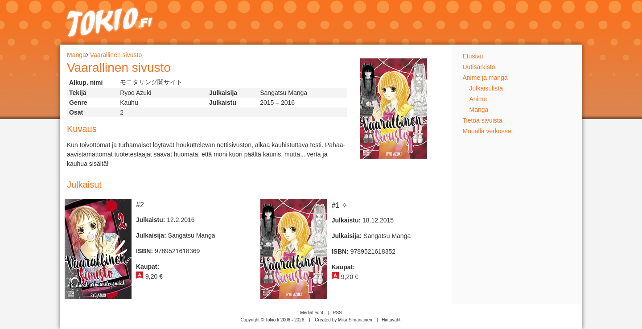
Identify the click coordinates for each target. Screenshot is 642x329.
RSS (337, 312)
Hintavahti (391, 319)
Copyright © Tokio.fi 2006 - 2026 (272, 319)
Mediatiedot (311, 312)
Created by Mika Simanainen (343, 319)
